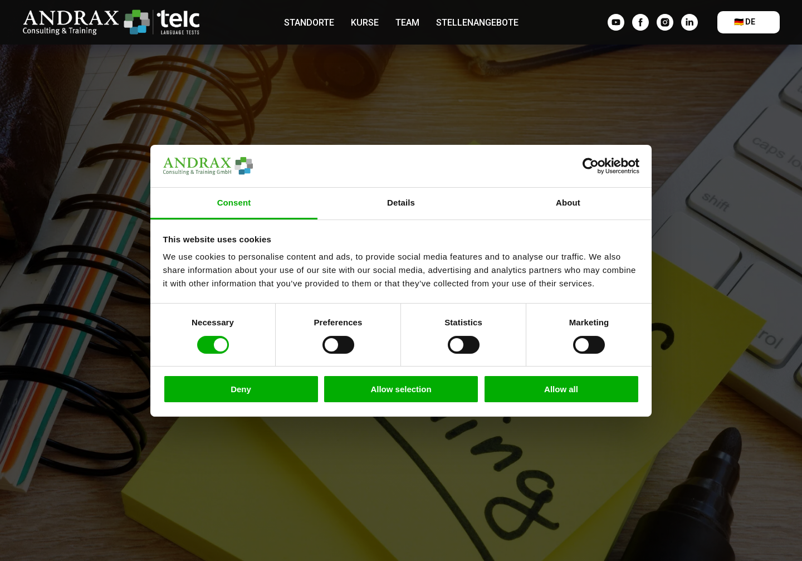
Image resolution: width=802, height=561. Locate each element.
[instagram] (665, 22)
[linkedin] (689, 22)
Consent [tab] (234, 202)
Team (407, 22)
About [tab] (568, 202)
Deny (241, 389)
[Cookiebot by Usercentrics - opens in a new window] (590, 166)
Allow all (561, 389)
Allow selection (400, 389)
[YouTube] (616, 22)
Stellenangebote (477, 22)
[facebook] (640, 22)
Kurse (365, 22)
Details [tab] (401, 202)
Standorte (309, 22)
